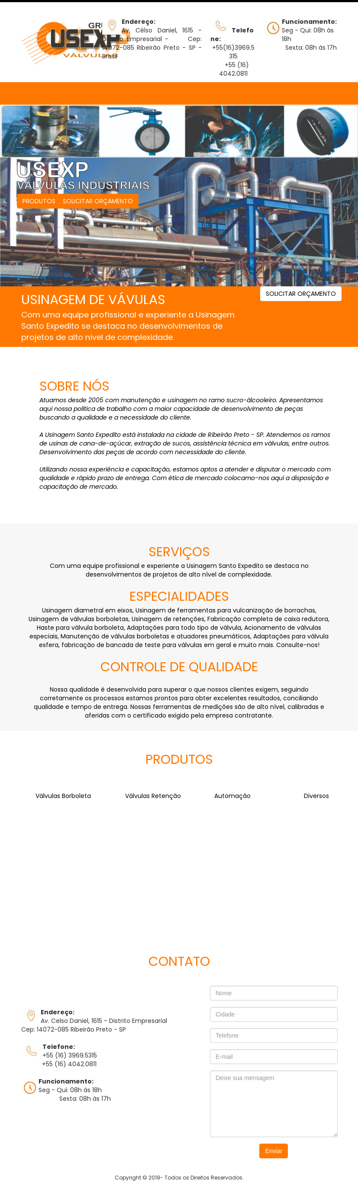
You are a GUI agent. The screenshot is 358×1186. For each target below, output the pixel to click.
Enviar (273, 1151)
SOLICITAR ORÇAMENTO (98, 201)
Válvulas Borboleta (63, 796)
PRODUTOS (39, 201)
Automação (232, 796)
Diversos (316, 796)
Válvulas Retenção (153, 796)
